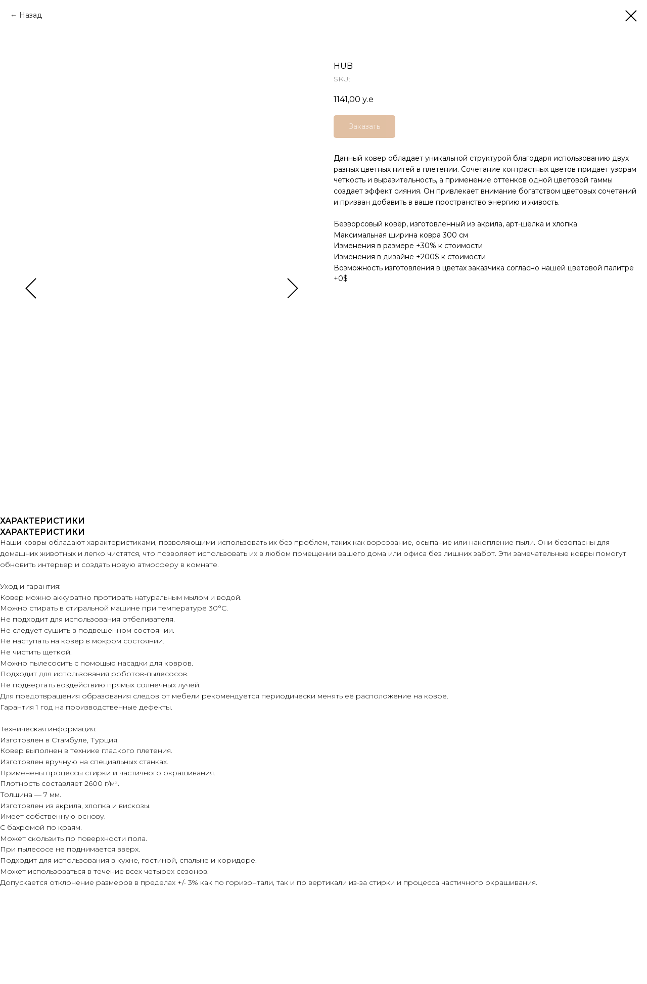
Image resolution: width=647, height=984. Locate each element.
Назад (30, 15)
